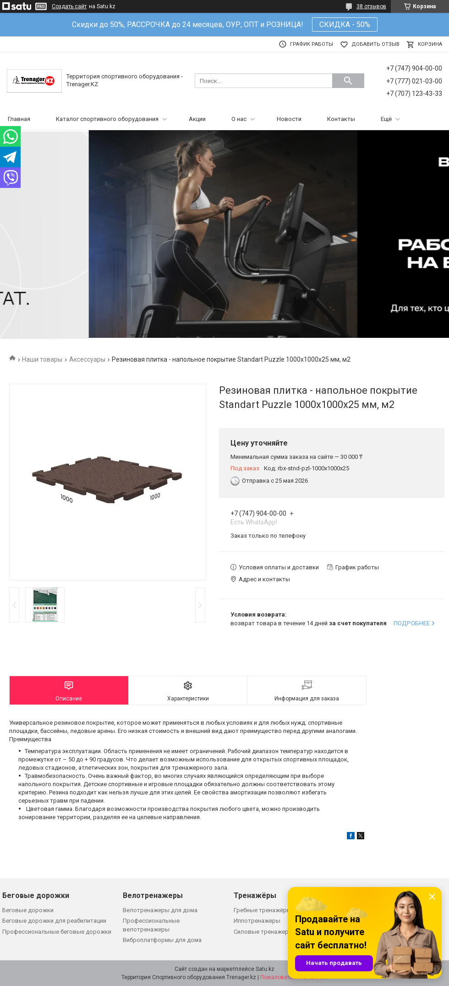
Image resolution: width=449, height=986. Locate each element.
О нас (238, 119)
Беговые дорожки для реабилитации (54, 920)
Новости (289, 119)
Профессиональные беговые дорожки (56, 931)
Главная (19, 119)
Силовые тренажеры (263, 931)
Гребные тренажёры (262, 910)
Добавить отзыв (375, 44)
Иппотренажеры (257, 920)
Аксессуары (87, 359)
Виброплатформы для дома (162, 939)
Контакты (341, 119)
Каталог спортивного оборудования (107, 119)
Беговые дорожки (28, 910)
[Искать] (348, 80)
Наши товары (42, 359)
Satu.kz (265, 969)
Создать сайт (69, 6)
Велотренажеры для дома (160, 910)
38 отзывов (371, 6)
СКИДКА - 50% (344, 24)
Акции (197, 119)
